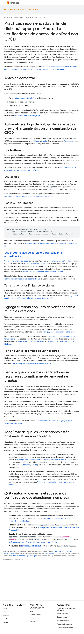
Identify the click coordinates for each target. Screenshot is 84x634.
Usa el (7, 261)
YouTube (33, 622)
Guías (5, 608)
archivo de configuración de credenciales (21, 279)
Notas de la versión (63, 621)
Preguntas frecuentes (64, 624)
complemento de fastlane (20, 261)
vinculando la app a (28, 115)
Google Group (62, 617)
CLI (69, 141)
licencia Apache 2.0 (51, 553)
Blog (31, 611)
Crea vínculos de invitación (47, 421)
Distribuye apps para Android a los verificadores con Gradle (28, 196)
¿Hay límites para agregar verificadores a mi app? (31, 363)
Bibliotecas (6, 619)
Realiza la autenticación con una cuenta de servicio (42, 272)
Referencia (6, 612)
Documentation (11, 9)
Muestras (6, 615)
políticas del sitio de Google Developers (24, 556)
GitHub (5, 622)
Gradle (44, 141)
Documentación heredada (66, 628)
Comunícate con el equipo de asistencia (67, 609)
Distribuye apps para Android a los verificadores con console (44, 460)
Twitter (32, 618)
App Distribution (30, 9)
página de (25, 98)
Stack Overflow (62, 614)
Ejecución (42, 18)
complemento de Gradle (60, 261)
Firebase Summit (35, 615)
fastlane (36, 141)
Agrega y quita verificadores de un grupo (59, 332)
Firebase (7, 18)
